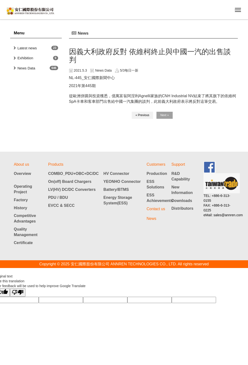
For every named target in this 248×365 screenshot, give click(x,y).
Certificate (23, 243)
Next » (164, 115)
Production (157, 173)
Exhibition (25, 58)
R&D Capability (180, 176)
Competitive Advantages (25, 218)
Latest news (27, 48)
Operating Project (23, 189)
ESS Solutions (155, 184)
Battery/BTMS (116, 189)
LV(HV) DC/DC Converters (72, 189)
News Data (26, 68)
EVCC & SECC (61, 205)
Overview (22, 173)
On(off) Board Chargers (70, 181)
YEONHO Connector (122, 181)
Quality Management (26, 232)
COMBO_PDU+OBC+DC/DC (73, 173)
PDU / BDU (58, 197)
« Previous (142, 115)
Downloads (181, 201)
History (20, 208)
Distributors (182, 208)
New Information (182, 190)
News (151, 218)
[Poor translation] (17, 292)
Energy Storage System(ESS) (117, 200)
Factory (21, 200)
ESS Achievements (159, 198)
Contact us (156, 209)
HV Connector (116, 173)
